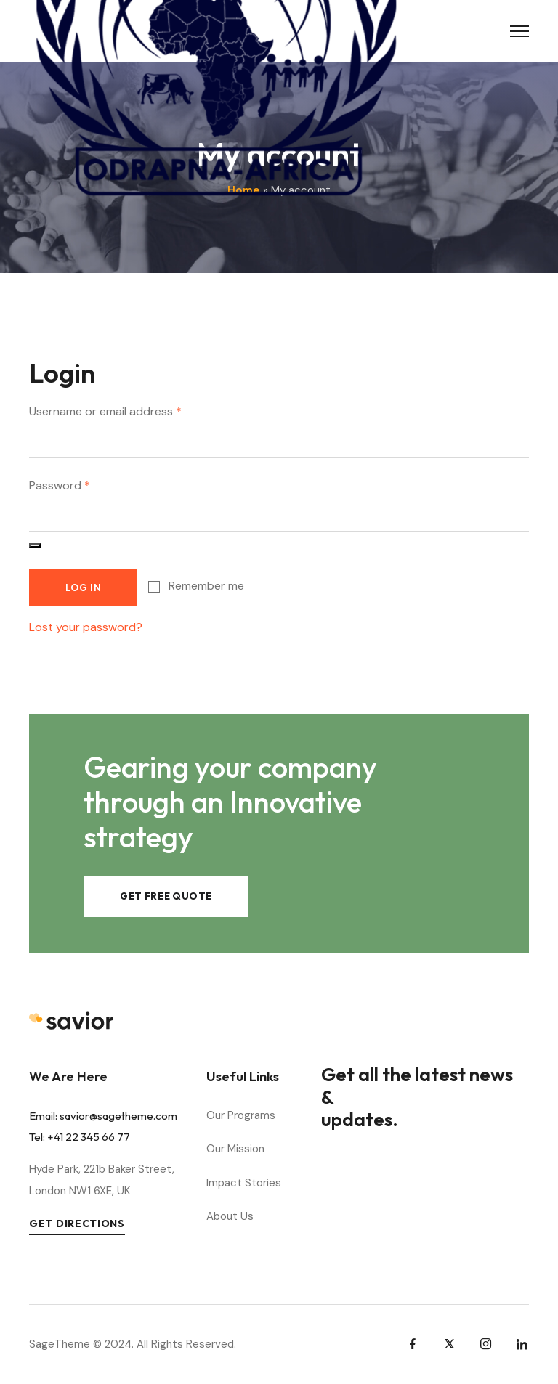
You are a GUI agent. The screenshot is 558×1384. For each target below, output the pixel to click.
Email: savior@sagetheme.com (103, 1116)
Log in (83, 587)
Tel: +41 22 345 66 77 (79, 1137)
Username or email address (105, 410)
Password (59, 484)
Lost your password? (85, 627)
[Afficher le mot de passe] (35, 545)
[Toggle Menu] (519, 31)
